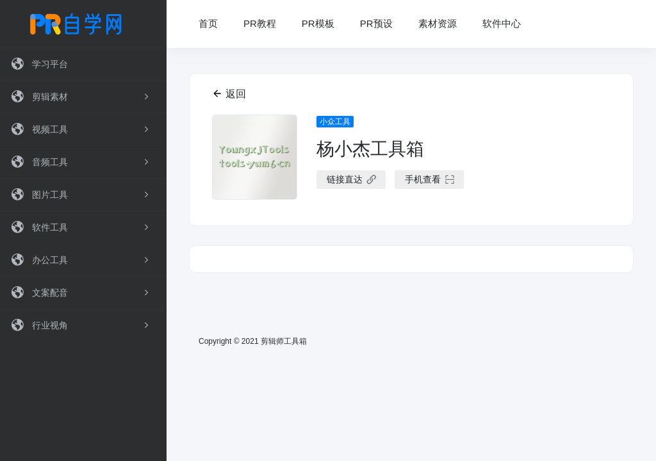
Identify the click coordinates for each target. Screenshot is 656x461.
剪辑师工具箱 (284, 341)
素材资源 (437, 23)
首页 (208, 23)
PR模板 (318, 23)
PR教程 (259, 23)
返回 (229, 93)
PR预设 (376, 23)
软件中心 (501, 23)
